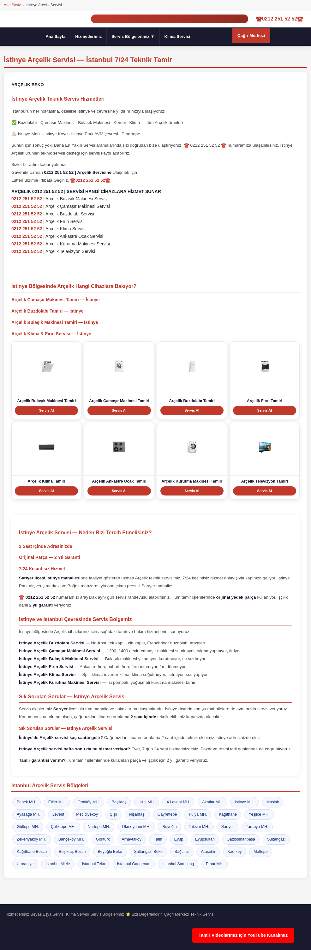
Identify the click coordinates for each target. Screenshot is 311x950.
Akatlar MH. (212, 802)
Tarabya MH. (257, 827)
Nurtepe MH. (98, 827)
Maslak (272, 802)
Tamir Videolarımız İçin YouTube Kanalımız (243, 935)
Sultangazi (276, 839)
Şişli (113, 814)
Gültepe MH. (28, 827)
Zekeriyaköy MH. (31, 839)
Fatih (157, 839)
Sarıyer (227, 827)
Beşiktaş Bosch (72, 851)
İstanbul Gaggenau (134, 864)
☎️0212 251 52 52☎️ (279, 19)
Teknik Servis (202, 914)
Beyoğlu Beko (110, 851)
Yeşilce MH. (259, 814)
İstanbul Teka (93, 864)
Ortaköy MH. (89, 802)
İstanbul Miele (57, 864)
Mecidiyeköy (87, 814)
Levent (58, 814)
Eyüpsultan (205, 839)
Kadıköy (234, 851)
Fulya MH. (198, 814)
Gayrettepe (167, 814)
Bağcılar (182, 851)
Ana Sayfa (55, 36)
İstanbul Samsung (178, 864)
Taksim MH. (198, 827)
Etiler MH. (57, 802)
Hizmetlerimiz (88, 36)
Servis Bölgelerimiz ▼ (132, 36)
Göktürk (103, 839)
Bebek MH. (26, 802)
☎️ (37, 597)
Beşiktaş (119, 802)
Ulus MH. (147, 802)
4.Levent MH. (178, 802)
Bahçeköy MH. (71, 839)
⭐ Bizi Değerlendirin (144, 914)
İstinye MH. (244, 802)
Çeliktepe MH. (63, 827)
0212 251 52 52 (26, 199)
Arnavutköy (132, 839)
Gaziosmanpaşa (241, 839)
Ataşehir (208, 851)
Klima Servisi (177, 36)
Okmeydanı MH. (136, 827)
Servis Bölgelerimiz (107, 914)
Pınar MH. (215, 864)
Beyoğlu (169, 827)
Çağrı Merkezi (251, 35)
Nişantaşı (137, 814)
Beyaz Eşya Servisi (47, 914)
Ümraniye (25, 864)
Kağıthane (228, 814)
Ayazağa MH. (28, 814)
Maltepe (260, 851)
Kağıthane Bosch (32, 851)
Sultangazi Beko (148, 851)
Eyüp (178, 839)
